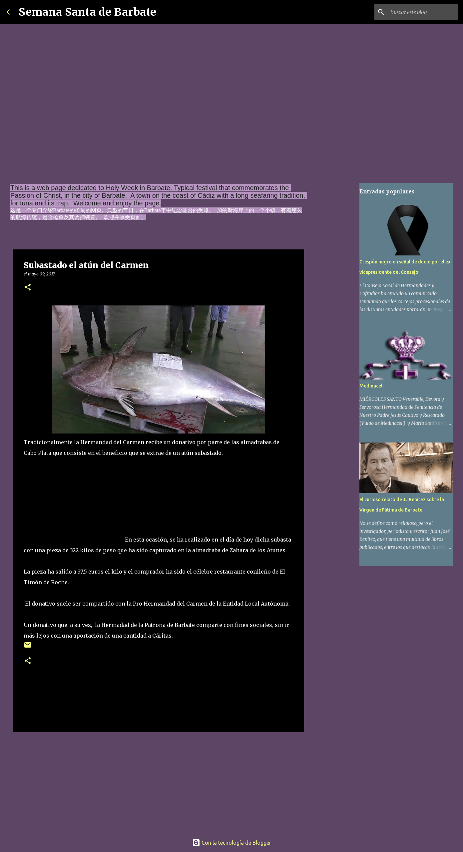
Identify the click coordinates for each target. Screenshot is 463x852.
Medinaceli (371, 385)
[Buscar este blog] (423, 12)
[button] (28, 287)
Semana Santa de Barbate (87, 12)
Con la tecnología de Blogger (231, 843)
